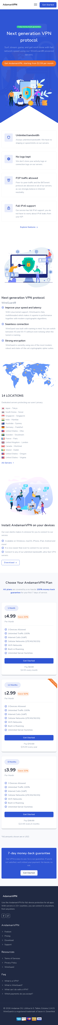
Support (7, 944)
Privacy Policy (9, 962)
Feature (6, 931)
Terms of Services (11, 958)
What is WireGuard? (12, 985)
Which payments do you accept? (17, 993)
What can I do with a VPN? (15, 989)
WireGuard (8, 967)
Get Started (29, 660)
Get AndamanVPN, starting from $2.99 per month (29, 63)
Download (10, 562)
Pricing (6, 936)
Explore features (29, 227)
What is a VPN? (10, 981)
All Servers (8, 462)
